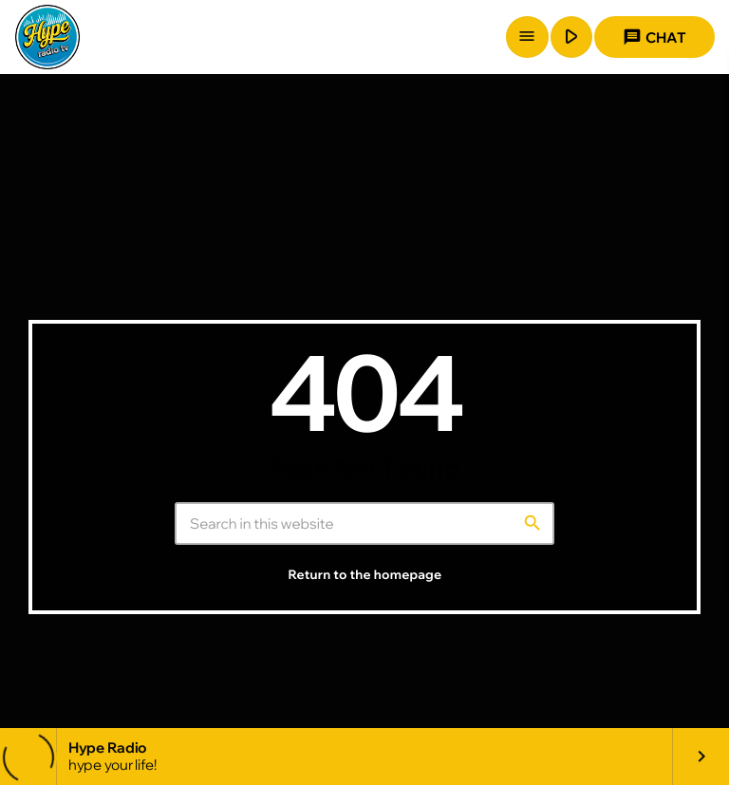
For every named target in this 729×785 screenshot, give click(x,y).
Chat (654, 37)
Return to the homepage (365, 575)
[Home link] (47, 37)
